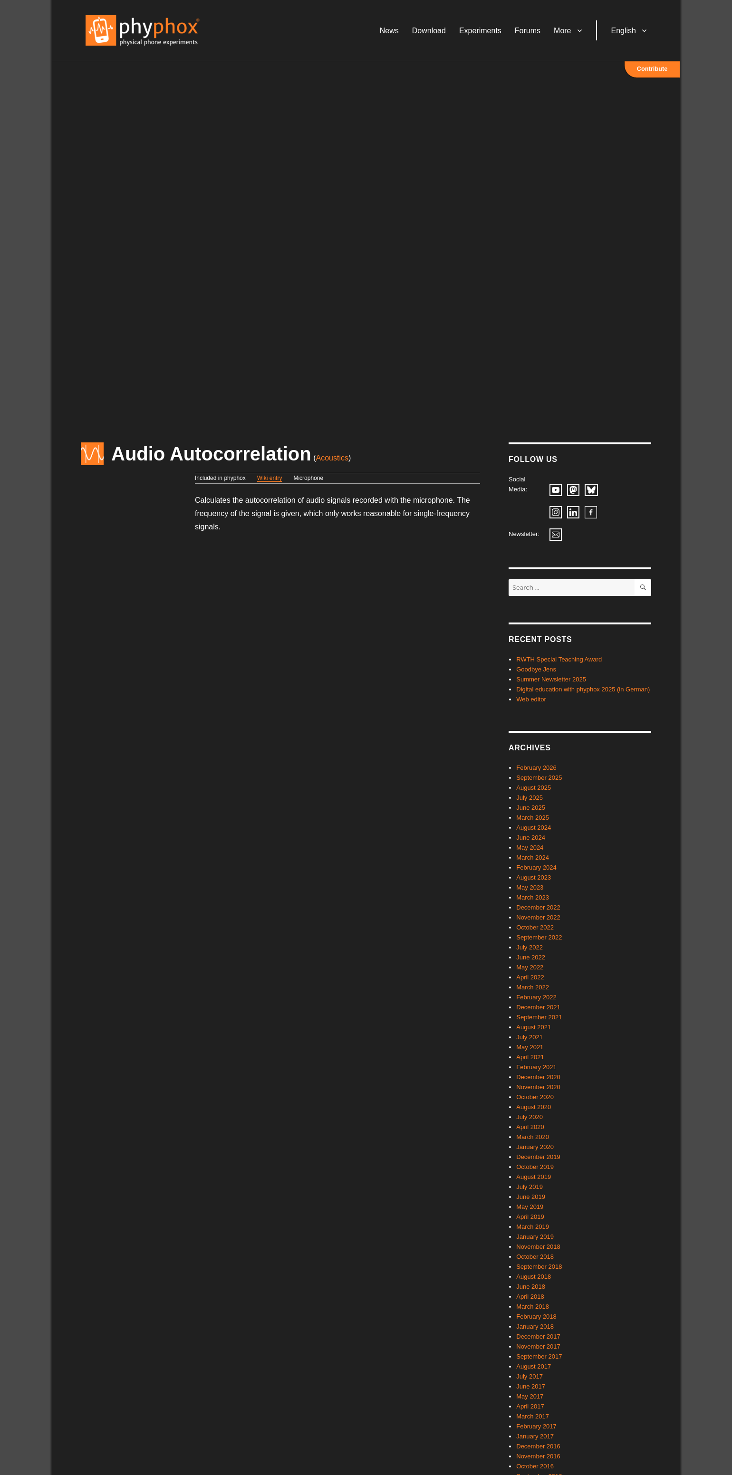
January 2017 (535, 1436)
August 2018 (533, 1276)
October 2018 (535, 1256)
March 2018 (532, 1306)
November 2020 (538, 1087)
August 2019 (533, 1176)
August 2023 (533, 877)
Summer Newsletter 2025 (551, 679)
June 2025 (530, 807)
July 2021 (529, 1037)
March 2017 (532, 1416)
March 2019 (532, 1226)
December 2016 (538, 1446)
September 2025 (539, 777)
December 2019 (538, 1156)
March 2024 (532, 857)
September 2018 (539, 1266)
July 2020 (529, 1117)
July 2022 (529, 947)
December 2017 (538, 1336)
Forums (527, 31)
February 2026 (536, 767)
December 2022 (538, 907)
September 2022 (539, 937)
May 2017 (529, 1396)
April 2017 (530, 1406)
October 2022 (535, 927)
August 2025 (533, 787)
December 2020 (538, 1077)
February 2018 (536, 1316)
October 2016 (535, 1466)
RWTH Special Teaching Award (559, 659)
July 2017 (529, 1376)
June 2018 (530, 1286)
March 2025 (532, 817)
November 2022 (538, 917)
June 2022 (530, 957)
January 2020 (535, 1146)
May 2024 (529, 847)
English (623, 31)
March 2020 (532, 1136)
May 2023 (529, 887)
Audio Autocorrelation (211, 453)
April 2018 (530, 1296)
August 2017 (533, 1366)
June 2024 (530, 837)
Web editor (531, 699)
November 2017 (538, 1346)
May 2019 (529, 1206)
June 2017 (530, 1386)
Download (429, 31)
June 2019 (530, 1196)
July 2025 (529, 797)
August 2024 (533, 827)
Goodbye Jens (536, 669)
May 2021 (529, 1047)
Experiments (480, 31)
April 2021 (530, 1057)
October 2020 (535, 1097)
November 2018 (538, 1246)
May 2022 (529, 967)
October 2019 (535, 1166)
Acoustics (332, 458)
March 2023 (532, 897)
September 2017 (539, 1356)
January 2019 (535, 1236)
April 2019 (530, 1216)
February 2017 (536, 1426)
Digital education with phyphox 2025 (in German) (583, 689)
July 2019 (529, 1186)
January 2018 (535, 1326)
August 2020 (533, 1107)
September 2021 (539, 1017)
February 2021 (536, 1067)
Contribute (652, 68)
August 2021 (533, 1027)
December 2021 (538, 1007)
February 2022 (536, 997)
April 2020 (530, 1126)
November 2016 (538, 1456)
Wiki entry (269, 478)
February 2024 (536, 867)
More (562, 31)
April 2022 (530, 977)
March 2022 (532, 987)
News (389, 31)
